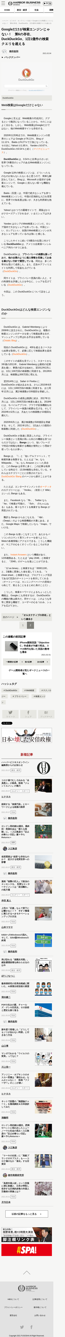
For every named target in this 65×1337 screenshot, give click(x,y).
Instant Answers (19, 554)
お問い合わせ (40, 1315)
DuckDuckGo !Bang (11, 476)
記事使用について (40, 1299)
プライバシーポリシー (13, 1307)
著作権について (40, 1307)
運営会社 (13, 1315)
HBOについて (13, 1299)
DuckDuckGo (10, 271)
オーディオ (45, 486)
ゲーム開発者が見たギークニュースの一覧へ (29, 672)
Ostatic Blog (10, 340)
